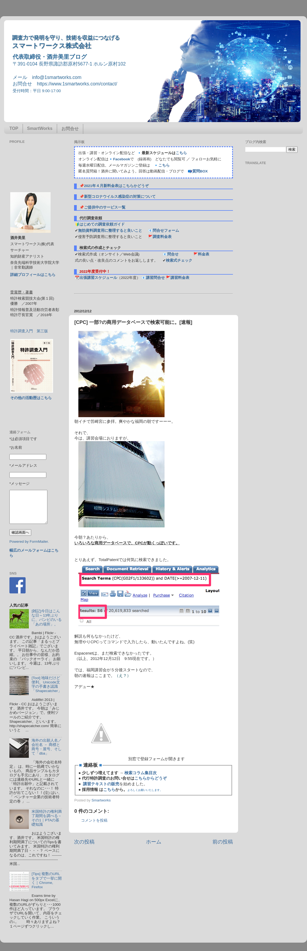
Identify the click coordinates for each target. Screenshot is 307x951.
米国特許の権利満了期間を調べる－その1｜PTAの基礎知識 (47, 818)
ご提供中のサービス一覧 (104, 207)
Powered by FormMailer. (29, 542)
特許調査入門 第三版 (29, 331)
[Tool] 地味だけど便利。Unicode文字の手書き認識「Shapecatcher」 (46, 684)
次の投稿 (84, 842)
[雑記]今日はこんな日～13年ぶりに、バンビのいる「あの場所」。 (47, 617)
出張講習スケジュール (98, 278)
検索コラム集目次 (140, 773)
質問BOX (200, 171)
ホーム (153, 842)
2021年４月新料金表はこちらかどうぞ (116, 186)
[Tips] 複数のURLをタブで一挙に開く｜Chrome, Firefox (47, 880)
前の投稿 (222, 842)
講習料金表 (179, 278)
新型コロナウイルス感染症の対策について (120, 197)
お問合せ (70, 128)
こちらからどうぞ (150, 778)
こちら (181, 153)
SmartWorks (40, 128)
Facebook (121, 159)
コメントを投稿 (94, 820)
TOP (13, 128)
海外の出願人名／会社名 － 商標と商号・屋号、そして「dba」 (47, 747)
